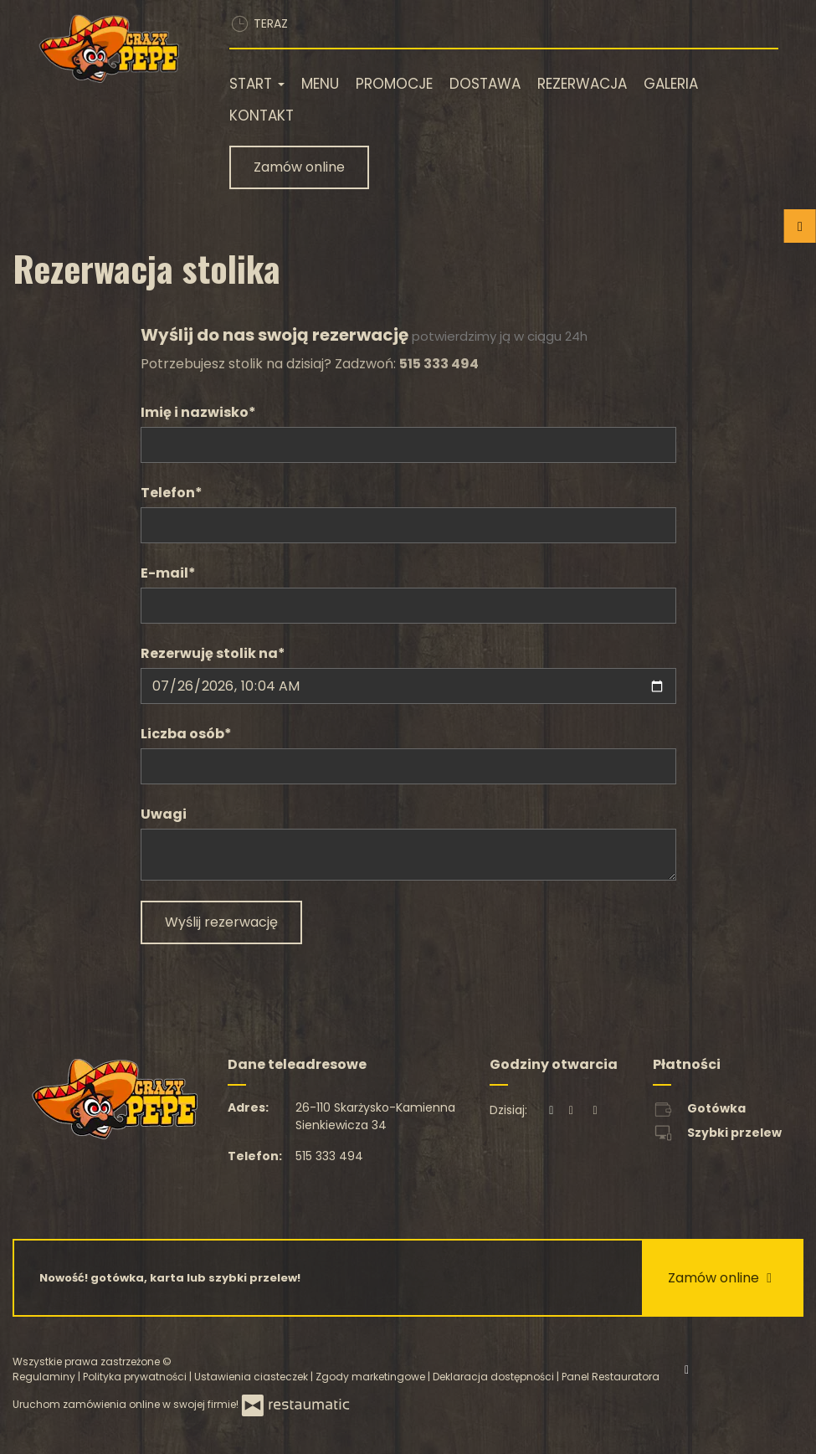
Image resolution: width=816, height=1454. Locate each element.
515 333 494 (329, 1156)
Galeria (671, 84)
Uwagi (164, 814)
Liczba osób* (186, 733)
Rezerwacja (582, 84)
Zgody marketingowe (372, 1376)
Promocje (394, 84)
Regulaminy (45, 1376)
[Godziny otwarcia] (595, 1110)
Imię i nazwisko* (198, 412)
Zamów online (299, 167)
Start (257, 84)
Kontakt (261, 115)
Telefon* (172, 492)
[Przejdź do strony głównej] (108, 48)
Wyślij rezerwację (221, 922)
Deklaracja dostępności (495, 1376)
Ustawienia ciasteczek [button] (252, 1376)
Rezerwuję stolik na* (213, 653)
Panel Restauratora (610, 1376)
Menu (320, 84)
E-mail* (168, 573)
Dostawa (485, 84)
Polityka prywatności (136, 1376)
